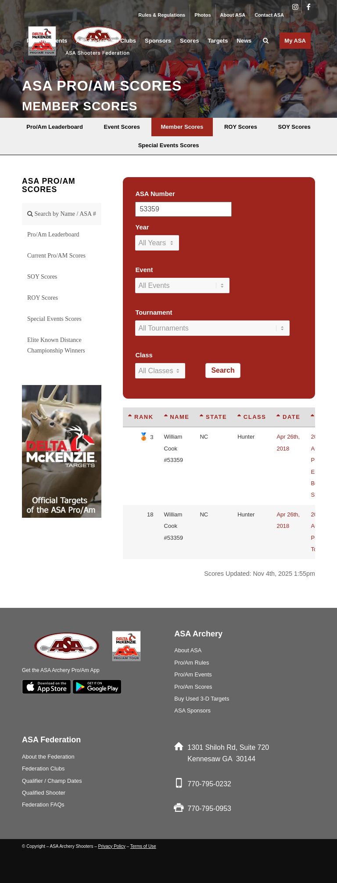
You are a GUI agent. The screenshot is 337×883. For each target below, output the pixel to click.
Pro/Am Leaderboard (53, 234)
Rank (140, 417)
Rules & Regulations (161, 15)
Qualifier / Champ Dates (52, 781)
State (213, 417)
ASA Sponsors (192, 710)
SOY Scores (42, 276)
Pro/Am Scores (193, 686)
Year (142, 227)
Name (177, 417)
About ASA (233, 15)
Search (222, 370)
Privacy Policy (111, 846)
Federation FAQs (43, 804)
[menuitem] (162, 14)
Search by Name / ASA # (61, 214)
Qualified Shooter (43, 792)
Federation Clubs (43, 768)
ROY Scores (42, 297)
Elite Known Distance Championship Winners (56, 345)
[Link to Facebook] (308, 6)
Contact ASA (269, 15)
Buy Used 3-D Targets (201, 698)
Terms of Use (143, 846)
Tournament (153, 312)
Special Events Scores (54, 319)
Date (288, 417)
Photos (202, 15)
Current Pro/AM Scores (56, 255)
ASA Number (155, 193)
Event (144, 269)
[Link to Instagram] (295, 6)
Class (143, 355)
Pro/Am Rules (191, 662)
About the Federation (48, 756)
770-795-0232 (209, 784)
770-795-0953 (209, 808)
